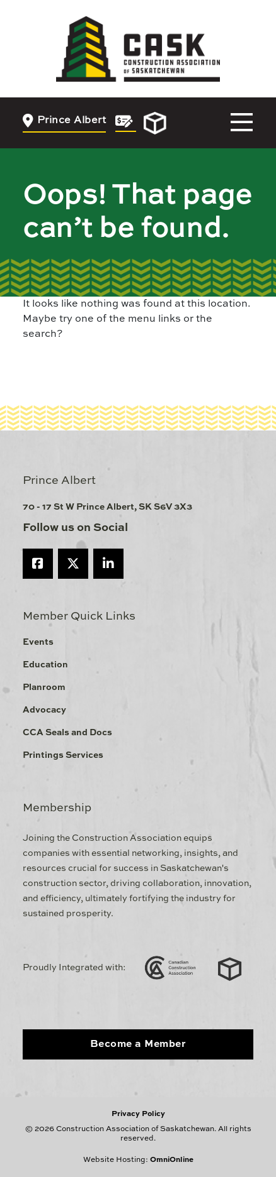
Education (45, 664)
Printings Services (63, 755)
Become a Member (138, 1044)
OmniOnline (171, 1160)
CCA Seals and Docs (67, 732)
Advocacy (44, 710)
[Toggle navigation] (241, 122)
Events (38, 642)
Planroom (44, 687)
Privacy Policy (138, 1114)
